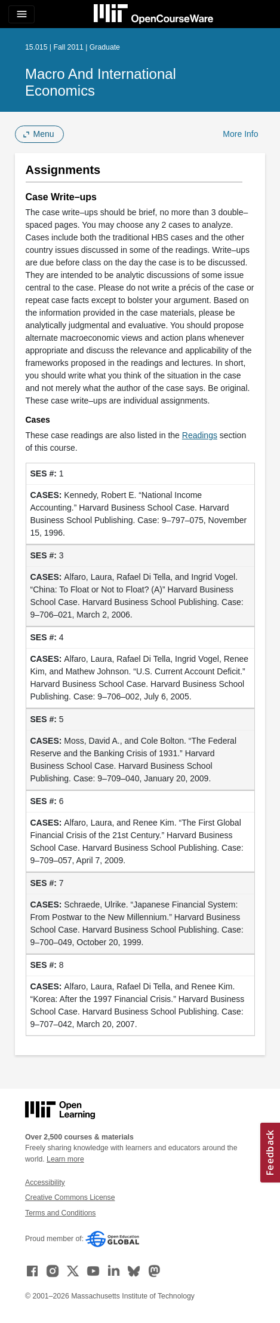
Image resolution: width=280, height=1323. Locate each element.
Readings (199, 435)
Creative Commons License (70, 1197)
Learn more (65, 1159)
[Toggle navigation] (21, 14)
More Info (240, 134)
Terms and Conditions (60, 1213)
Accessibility (45, 1182)
